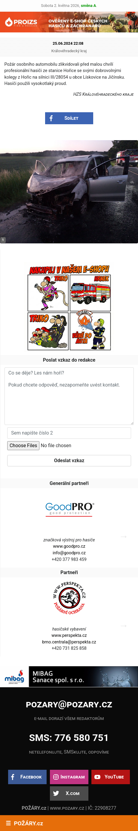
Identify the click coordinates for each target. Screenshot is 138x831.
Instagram (72, 777)
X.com (72, 793)
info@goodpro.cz (69, 553)
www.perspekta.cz (69, 635)
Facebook (31, 777)
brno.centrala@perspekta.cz (69, 642)
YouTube (114, 777)
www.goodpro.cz (69, 546)
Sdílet (71, 118)
